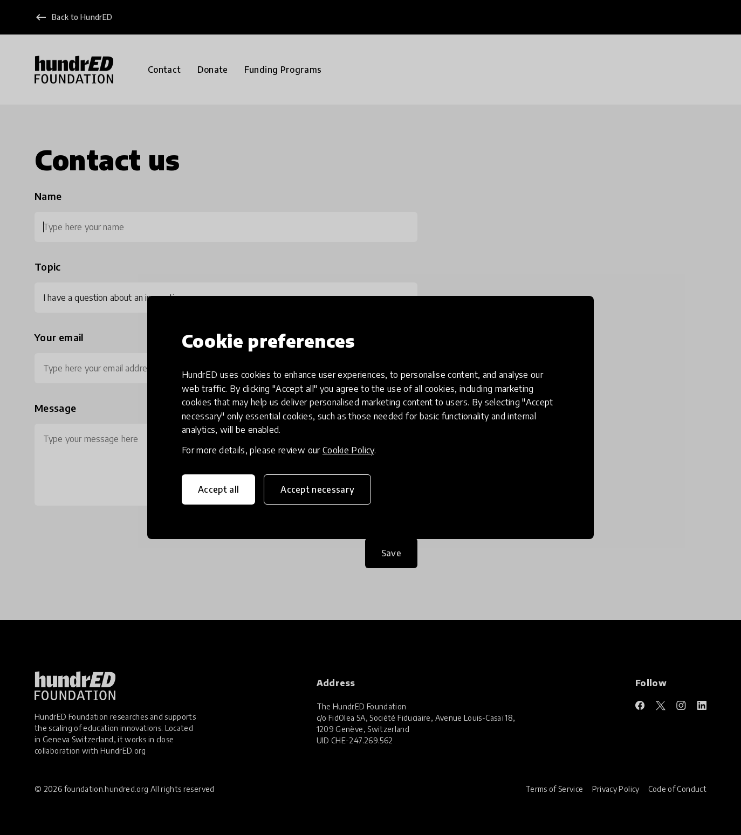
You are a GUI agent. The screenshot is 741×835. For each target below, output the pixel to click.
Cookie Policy (348, 450)
